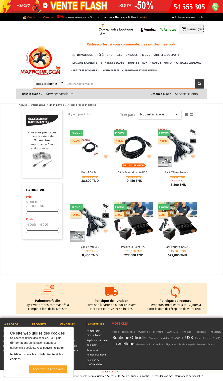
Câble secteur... (90, 247)
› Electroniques (126, 55)
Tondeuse (186, 331)
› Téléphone (103, 55)
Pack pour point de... (133, 247)
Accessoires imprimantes (38, 120)
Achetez (167, 29)
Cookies (146, 375)
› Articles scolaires (85, 70)
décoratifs (158, 331)
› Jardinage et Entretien (139, 70)
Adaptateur (216, 331)
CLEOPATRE (172, 331)
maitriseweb (99, 375)
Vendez (147, 29)
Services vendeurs (60, 94)
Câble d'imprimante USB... (134, 172)
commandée (128, 331)
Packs (198, 338)
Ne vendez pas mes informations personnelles (177, 375)
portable (164, 338)
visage (115, 331)
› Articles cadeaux (187, 62)
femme (206, 338)
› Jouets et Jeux (137, 62)
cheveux (140, 344)
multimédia (144, 331)
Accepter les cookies (48, 369)
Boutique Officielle (129, 337)
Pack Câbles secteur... (177, 172)
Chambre (158, 344)
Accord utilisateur (131, 375)
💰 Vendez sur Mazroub (39, 17)
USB (189, 337)
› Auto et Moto (161, 62)
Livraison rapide (186, 344)
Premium (143, 17)
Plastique (153, 338)
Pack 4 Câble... (90, 172)
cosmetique (123, 343)
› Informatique (82, 55)
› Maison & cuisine (84, 62)
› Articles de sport (166, 55)
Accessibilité (113, 375)
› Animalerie (110, 70)
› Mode (145, 55)
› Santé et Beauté (112, 62)
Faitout (211, 344)
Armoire (201, 344)
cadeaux (201, 331)
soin (149, 344)
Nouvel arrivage (159, 114)
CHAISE (216, 338)
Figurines (171, 344)
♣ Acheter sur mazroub (187, 17)
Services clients (186, 94)
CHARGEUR (177, 338)
